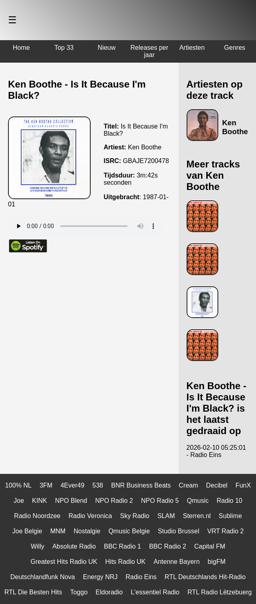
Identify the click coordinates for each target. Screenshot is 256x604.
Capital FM (209, 546)
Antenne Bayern (177, 561)
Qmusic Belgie (129, 531)
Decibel (217, 485)
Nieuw (107, 47)
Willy (38, 546)
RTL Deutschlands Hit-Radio (205, 576)
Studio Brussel (178, 531)
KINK (39, 500)
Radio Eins (141, 576)
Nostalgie (86, 531)
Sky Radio (134, 515)
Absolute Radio (74, 546)
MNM (57, 531)
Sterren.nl (197, 515)
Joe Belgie (27, 531)
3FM (46, 485)
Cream (188, 485)
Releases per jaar (149, 51)
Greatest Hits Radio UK (63, 561)
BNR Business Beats (141, 485)
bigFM (217, 561)
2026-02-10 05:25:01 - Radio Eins (216, 451)
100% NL (18, 485)
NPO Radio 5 (160, 500)
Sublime (230, 515)
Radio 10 (229, 500)
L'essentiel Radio (155, 592)
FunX (243, 485)
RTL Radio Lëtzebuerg (219, 592)
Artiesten (192, 47)
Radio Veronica (90, 515)
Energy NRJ (100, 576)
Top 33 (63, 47)
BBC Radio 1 (122, 546)
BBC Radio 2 (167, 546)
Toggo (79, 592)
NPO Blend (71, 500)
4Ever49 (73, 485)
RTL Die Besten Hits (33, 592)
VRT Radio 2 (225, 531)
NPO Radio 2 (114, 500)
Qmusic (198, 500)
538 (97, 485)
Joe (19, 500)
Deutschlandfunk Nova (42, 576)
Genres (234, 47)
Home (21, 47)
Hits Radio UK (125, 561)
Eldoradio (109, 592)
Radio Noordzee (37, 515)
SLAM (166, 515)
